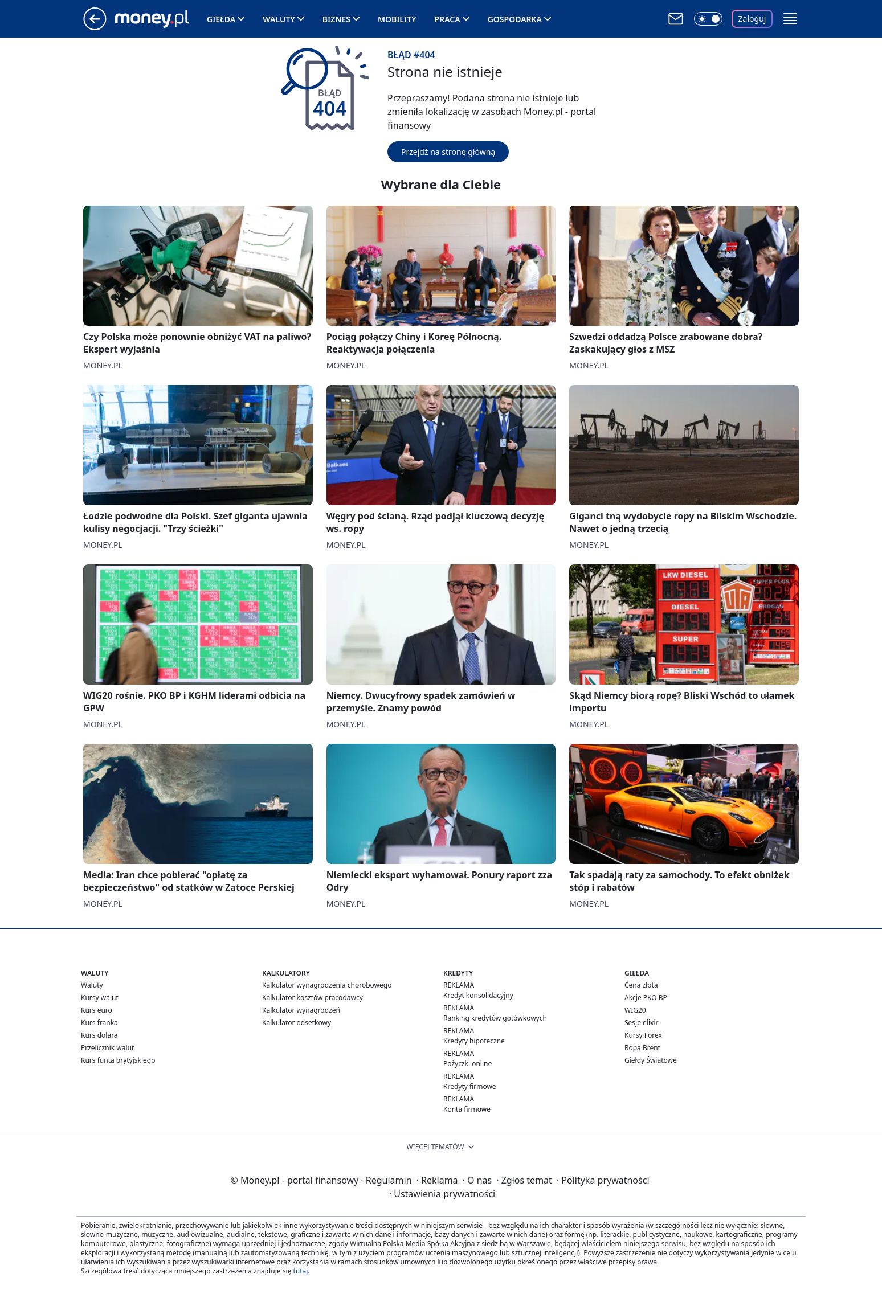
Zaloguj (752, 18)
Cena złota (641, 985)
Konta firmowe (467, 1109)
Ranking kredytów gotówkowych (495, 1018)
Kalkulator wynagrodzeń (301, 1010)
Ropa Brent (642, 1048)
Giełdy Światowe (650, 1060)
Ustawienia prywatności (442, 1193)
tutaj (300, 1271)
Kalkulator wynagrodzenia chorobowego (326, 985)
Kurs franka (99, 1022)
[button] (790, 19)
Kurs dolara (99, 1035)
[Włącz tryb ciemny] (708, 19)
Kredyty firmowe (469, 1086)
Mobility (397, 19)
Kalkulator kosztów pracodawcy (312, 997)
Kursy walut (100, 997)
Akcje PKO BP (645, 997)
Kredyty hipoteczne (474, 1041)
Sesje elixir (641, 1022)
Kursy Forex (643, 1035)
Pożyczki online (467, 1063)
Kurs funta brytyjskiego (118, 1060)
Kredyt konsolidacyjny (478, 995)
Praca (447, 19)
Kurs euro (96, 1010)
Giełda (221, 19)
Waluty (279, 19)
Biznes (336, 19)
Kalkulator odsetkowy (296, 1022)
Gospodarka (515, 19)
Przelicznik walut (107, 1048)
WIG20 (635, 1010)
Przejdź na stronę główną (448, 151)
